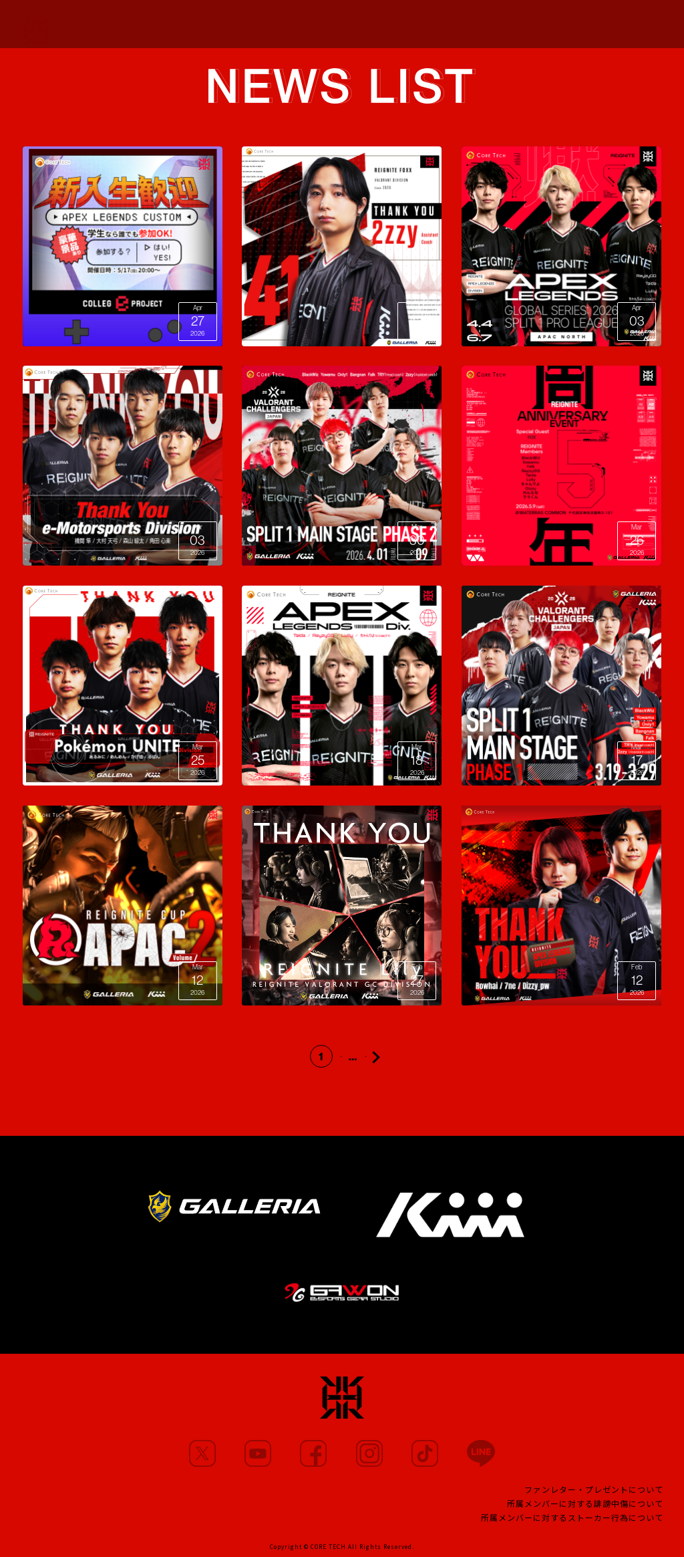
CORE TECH (328, 1546)
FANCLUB (535, 29)
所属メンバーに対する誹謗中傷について (585, 1503)
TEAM (419, 26)
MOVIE (301, 24)
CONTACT (342, 1515)
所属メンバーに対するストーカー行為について (572, 1517)
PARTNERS (361, 25)
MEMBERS (242, 24)
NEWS (187, 24)
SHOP (648, 24)
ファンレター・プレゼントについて (593, 1489)
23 (371, 1056)
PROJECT (472, 27)
